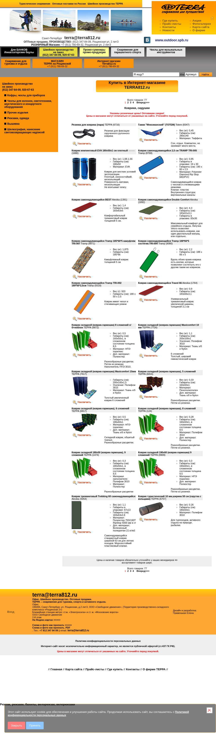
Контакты (169, 27)
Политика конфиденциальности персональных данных (108, 641)
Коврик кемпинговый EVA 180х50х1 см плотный (100, 150)
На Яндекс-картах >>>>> (46, 620)
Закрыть (16, 725)
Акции (197, 20)
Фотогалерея (202, 23)
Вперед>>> (143, 102)
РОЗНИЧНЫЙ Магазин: (45, 44)
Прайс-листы (171, 23)
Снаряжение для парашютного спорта (127, 51)
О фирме (199, 30)
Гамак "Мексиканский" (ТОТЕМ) (156, 124)
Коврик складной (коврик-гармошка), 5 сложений (167, 371)
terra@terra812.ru (78, 630)
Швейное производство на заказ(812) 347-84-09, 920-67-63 (58, 52)
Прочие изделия (17, 112)
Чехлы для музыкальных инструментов (166, 51)
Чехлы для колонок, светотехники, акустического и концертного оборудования (28, 104)
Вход (10, 611)
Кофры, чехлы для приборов (26, 95)
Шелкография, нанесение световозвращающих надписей (24, 131)
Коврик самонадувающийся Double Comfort (164, 199)
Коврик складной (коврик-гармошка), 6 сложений (100, 408)
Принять (34, 725)
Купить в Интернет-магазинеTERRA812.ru (137, 85)
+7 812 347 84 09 (49, 630)
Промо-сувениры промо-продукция (94, 51)
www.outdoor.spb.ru (171, 40)
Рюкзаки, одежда (18, 118)
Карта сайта (201, 27)
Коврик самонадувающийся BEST (91, 199)
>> (176, 560)
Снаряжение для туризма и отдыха (15, 62)
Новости (168, 30)
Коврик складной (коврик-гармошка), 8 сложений (167, 408)
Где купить (170, 20)
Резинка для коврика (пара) (88, 124)
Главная (56, 669)
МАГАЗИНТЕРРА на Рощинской (57, 62)
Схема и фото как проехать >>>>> (52, 625)
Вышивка (13, 123)
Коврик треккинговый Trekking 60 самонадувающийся (103, 496)
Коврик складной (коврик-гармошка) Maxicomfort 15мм (104, 371)
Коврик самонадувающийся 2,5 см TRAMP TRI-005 (167, 150)
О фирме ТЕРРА (154, 669)
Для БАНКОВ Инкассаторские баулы (19, 51)
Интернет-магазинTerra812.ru (108, 62)
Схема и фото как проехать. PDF (51, 627)
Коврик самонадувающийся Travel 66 (160, 283)
